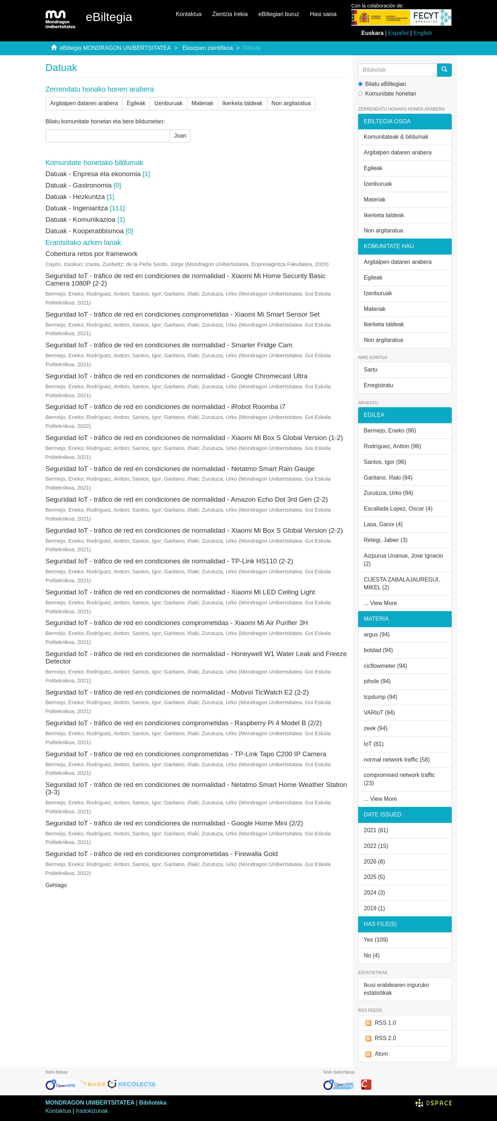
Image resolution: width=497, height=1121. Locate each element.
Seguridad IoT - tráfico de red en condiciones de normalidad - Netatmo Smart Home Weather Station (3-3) (196, 788)
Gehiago (56, 885)
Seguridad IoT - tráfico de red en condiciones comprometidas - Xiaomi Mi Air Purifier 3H (177, 622)
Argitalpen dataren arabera (84, 103)
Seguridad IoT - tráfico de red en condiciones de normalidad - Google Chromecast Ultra (177, 376)
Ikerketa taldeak (242, 103)
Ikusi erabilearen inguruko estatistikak (396, 989)
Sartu (370, 370)
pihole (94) (377, 681)
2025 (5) (374, 877)
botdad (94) (378, 650)
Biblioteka (152, 1103)
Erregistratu (378, 385)
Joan (180, 136)
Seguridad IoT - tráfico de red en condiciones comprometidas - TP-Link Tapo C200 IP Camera (186, 754)
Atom (376, 1054)
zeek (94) (376, 728)
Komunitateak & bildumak (396, 137)
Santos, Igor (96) (385, 462)
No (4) (371, 955)
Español (398, 33)
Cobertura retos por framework (92, 253)
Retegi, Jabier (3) (386, 540)
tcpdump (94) (380, 697)
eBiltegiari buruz (278, 14)
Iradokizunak (92, 1111)
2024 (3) (374, 893)
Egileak (136, 103)
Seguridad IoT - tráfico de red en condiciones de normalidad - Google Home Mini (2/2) (174, 823)
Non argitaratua (291, 103)
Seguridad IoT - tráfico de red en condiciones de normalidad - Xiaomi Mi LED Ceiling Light (180, 592)
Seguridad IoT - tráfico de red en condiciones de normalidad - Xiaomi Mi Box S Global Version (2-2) (194, 530)
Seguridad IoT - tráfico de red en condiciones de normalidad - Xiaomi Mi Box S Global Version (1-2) (194, 437)
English (422, 33)
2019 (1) (374, 908)
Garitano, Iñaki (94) (388, 478)
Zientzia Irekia (230, 14)
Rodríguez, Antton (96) (392, 446)
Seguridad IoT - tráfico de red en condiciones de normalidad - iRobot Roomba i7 (165, 406)
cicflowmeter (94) (385, 666)
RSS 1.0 (380, 1023)
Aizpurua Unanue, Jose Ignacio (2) (403, 560)
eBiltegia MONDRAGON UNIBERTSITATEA (115, 48)
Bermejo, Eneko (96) (390, 431)
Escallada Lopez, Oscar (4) (398, 509)
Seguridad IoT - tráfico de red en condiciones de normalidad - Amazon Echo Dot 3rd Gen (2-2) (187, 499)
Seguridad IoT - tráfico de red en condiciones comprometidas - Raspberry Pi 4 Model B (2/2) (184, 723)
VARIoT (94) (379, 713)
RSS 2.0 (380, 1038)
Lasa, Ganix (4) (383, 524)
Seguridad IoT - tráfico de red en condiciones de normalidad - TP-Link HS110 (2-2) (169, 561)
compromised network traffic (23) (399, 779)
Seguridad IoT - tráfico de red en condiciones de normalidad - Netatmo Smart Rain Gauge (180, 468)
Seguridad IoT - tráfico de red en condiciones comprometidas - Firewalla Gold (162, 854)
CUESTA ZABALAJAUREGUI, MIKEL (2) (402, 584)
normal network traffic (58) (397, 760)
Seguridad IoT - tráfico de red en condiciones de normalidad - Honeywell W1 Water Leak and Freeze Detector (196, 657)
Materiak (202, 103)
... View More (380, 603)
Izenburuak (168, 103)
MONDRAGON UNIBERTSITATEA (90, 1103)
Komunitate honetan (387, 94)
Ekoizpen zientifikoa (207, 48)
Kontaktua (189, 14)
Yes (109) (376, 940)
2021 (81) (376, 830)
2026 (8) (374, 862)
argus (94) (377, 634)
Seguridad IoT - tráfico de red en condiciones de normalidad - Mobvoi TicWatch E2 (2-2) (177, 692)
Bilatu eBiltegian (382, 84)
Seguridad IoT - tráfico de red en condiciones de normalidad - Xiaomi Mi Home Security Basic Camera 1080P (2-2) (186, 279)
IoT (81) (374, 744)
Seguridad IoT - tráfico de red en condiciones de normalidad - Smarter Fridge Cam (169, 345)
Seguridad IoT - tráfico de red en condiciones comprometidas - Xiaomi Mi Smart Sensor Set (183, 314)
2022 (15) (376, 846)
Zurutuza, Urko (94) (388, 493)
